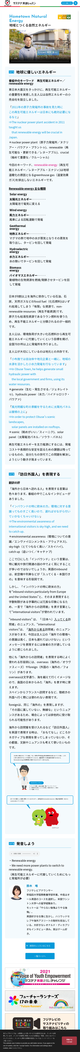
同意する (69, 1041)
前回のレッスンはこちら (40, 945)
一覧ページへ (40, 956)
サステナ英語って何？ (67, 3)
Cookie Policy (17, 1048)
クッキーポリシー (47, 1038)
